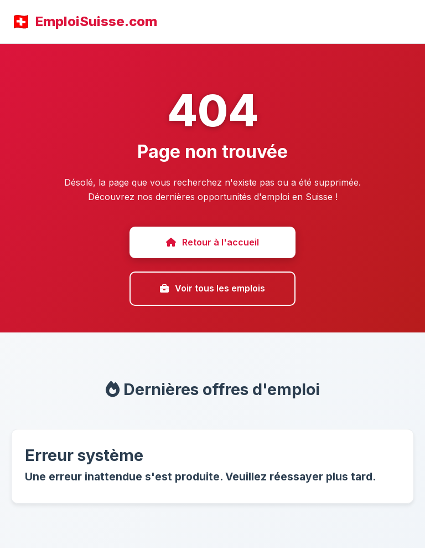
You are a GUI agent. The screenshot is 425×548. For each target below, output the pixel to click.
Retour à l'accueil (212, 242)
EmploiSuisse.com (96, 21)
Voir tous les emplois (212, 288)
